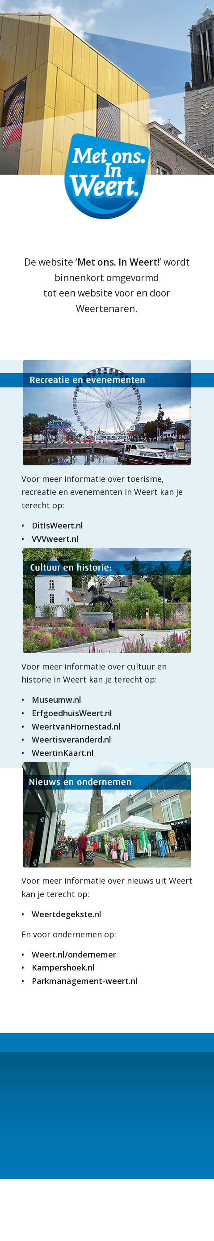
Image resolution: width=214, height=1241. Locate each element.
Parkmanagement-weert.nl (85, 980)
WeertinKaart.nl (63, 752)
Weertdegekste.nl (66, 914)
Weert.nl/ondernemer (74, 954)
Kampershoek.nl (63, 967)
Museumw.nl (56, 699)
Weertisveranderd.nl (71, 739)
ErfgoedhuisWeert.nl (72, 713)
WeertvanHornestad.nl (76, 726)
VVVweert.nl (55, 538)
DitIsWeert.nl (57, 525)
